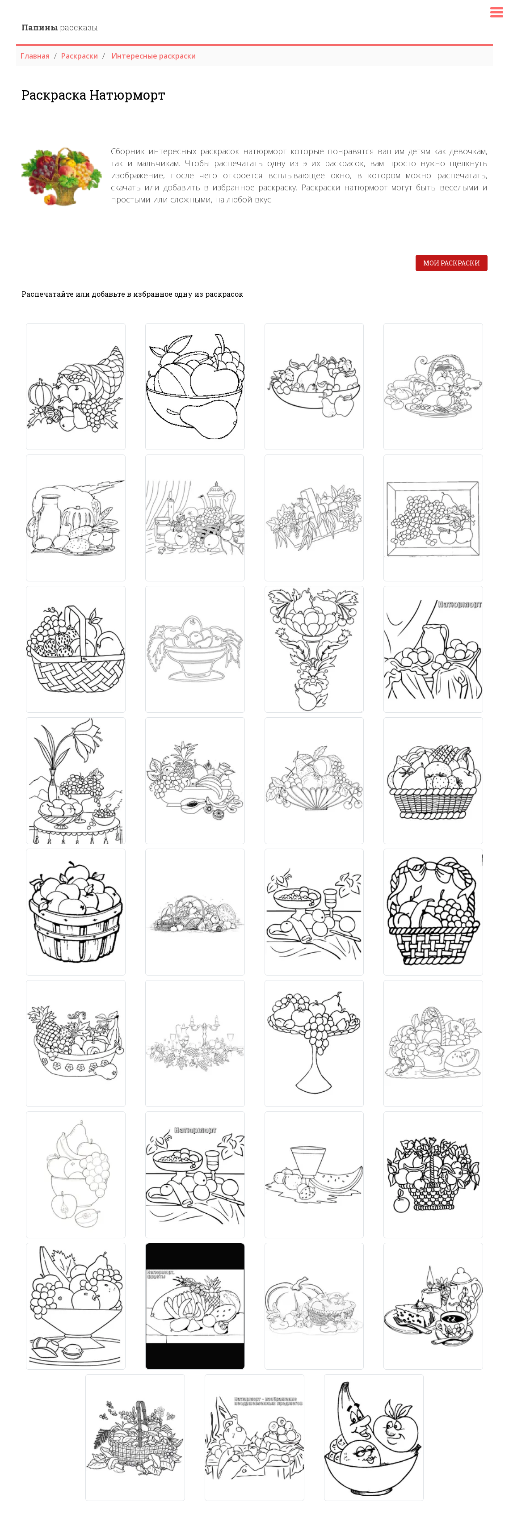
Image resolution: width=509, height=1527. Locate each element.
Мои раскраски (451, 263)
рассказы (59, 27)
